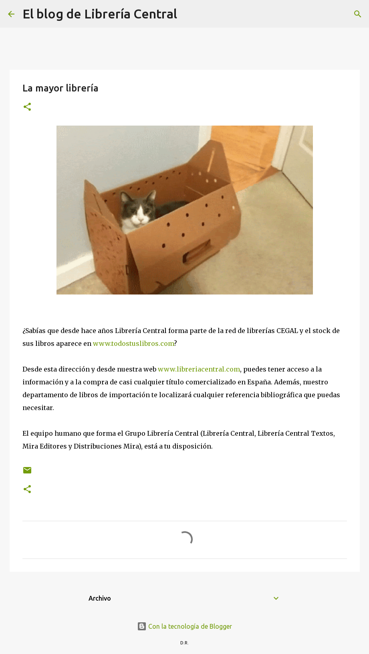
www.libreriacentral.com (199, 369)
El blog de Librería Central (99, 13)
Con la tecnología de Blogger (184, 626)
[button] (27, 107)
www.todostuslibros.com (133, 343)
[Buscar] (188, 14)
